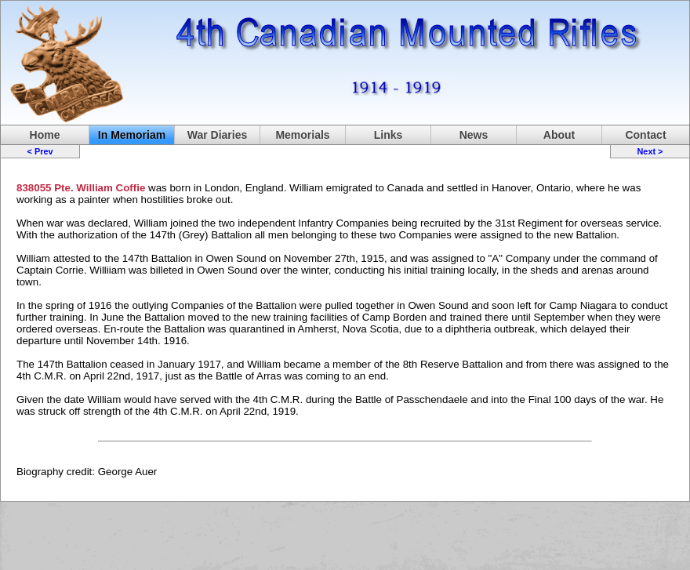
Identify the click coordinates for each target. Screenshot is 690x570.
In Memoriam (131, 135)
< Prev (40, 151)
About (559, 135)
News (473, 135)
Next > (650, 151)
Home (45, 135)
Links (388, 135)
